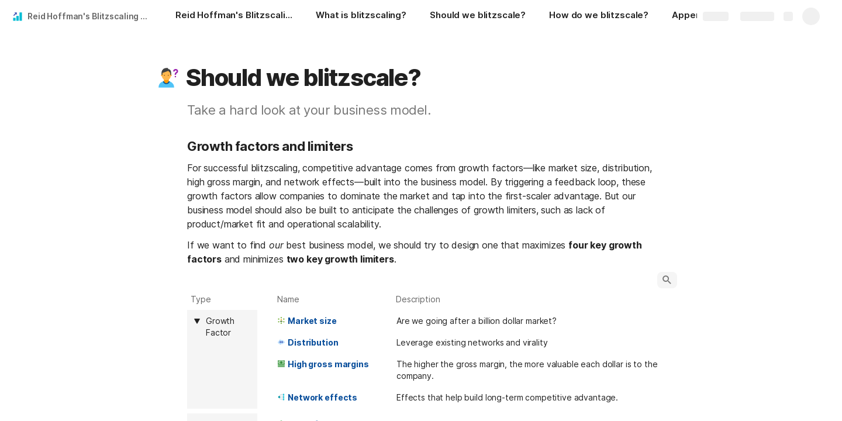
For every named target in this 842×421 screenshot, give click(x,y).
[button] (167, 77)
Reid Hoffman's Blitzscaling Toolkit (89, 16)
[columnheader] (222, 359)
